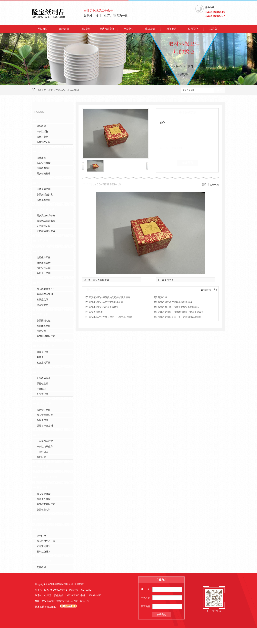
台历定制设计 (43, 262)
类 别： (165, 148)
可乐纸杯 (41, 126)
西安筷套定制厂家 (46, 504)
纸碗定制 (41, 157)
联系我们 (214, 28)
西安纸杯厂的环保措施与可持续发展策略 (109, 297)
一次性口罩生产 (45, 446)
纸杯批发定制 (43, 142)
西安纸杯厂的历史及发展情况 (104, 307)
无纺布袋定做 (107, 28)
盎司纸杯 (43, 240)
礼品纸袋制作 (43, 378)
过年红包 (41, 535)
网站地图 (73, 589)
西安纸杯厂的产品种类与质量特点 (175, 302)
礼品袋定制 (42, 394)
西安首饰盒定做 (45, 415)
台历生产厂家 (43, 257)
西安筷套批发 (43, 493)
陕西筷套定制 (43, 509)
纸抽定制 (85, 28)
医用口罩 (43, 435)
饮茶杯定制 (44, 519)
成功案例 (150, 28)
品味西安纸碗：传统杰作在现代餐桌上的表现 (181, 312)
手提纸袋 (41, 388)
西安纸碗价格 (43, 173)
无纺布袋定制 (43, 226)
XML (88, 589)
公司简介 (193, 28)
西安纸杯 (162, 297)
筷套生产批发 (43, 499)
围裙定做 (41, 331)
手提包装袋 (42, 383)
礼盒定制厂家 (43, 362)
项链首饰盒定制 (45, 425)
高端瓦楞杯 (44, 561)
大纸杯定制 (42, 136)
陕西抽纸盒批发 (45, 194)
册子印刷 (43, 251)
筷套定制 (43, 487)
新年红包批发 (43, 551)
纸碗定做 (43, 151)
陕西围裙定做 (43, 320)
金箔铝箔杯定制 (47, 477)
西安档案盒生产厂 (46, 289)
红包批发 (43, 529)
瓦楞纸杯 (41, 567)
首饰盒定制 (73, 90)
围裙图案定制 (43, 325)
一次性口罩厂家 (45, 441)
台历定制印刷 (43, 268)
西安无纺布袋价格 (46, 215)
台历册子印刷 (43, 273)
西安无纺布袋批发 (46, 220)
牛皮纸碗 (43, 466)
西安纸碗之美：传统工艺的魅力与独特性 (178, 307)
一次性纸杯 (42, 131)
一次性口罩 (42, 451)
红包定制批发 (43, 546)
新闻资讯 (171, 28)
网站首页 (43, 28)
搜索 (219, 90)
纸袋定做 (43, 372)
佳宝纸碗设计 (43, 168)
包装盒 (40, 357)
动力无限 (51, 606)
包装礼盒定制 (45, 345)
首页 (50, 90)
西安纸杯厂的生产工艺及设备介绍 (106, 302)
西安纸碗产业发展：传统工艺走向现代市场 (110, 317)
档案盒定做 (42, 299)
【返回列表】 (207, 289)
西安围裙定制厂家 (46, 336)
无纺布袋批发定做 (46, 231)
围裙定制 (43, 314)
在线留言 (187, 162)
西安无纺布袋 (96, 312)
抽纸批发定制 (43, 199)
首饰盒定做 (42, 420)
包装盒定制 (42, 352)
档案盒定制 (44, 282)
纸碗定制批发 (43, 163)
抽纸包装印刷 (43, 189)
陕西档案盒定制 (45, 294)
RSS (82, 589)
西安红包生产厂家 (46, 541)
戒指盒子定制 (43, 409)
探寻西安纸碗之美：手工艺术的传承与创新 (179, 317)
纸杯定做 (64, 28)
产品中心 (128, 28)
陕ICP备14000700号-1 (55, 589)
